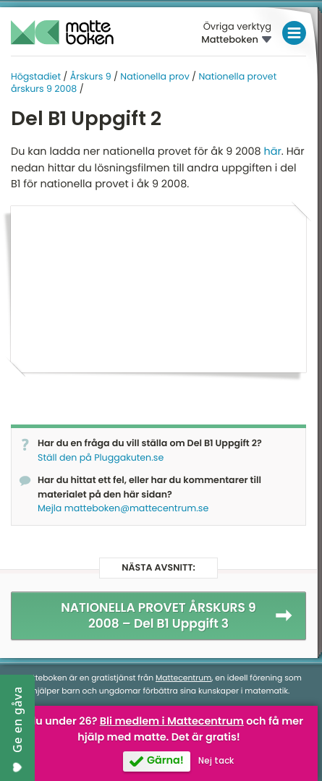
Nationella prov (154, 77)
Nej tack (216, 761)
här (272, 152)
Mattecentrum (183, 678)
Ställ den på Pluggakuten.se (101, 458)
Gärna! (165, 761)
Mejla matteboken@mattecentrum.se (123, 509)
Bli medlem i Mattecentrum (172, 721)
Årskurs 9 (90, 77)
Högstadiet (36, 77)
